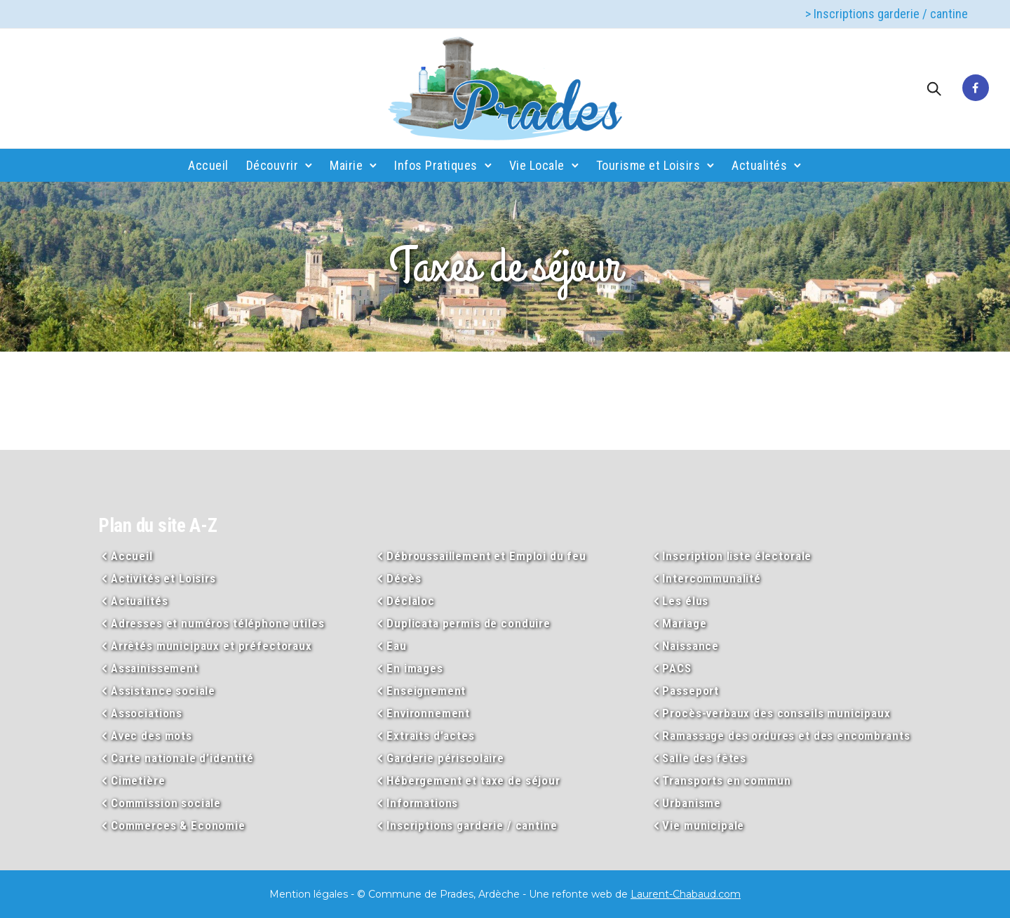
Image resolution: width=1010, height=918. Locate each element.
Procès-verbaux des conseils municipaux (776, 713)
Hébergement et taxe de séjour (473, 780)
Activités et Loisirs (163, 578)
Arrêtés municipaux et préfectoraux (211, 646)
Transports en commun (726, 780)
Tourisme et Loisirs (648, 165)
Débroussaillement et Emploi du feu (486, 556)
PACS (676, 668)
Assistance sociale (163, 691)
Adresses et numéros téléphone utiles (218, 623)
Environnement (428, 713)
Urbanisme (691, 803)
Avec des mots (151, 736)
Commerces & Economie (178, 825)
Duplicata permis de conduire (468, 623)
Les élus (685, 601)
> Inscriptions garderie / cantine (886, 13)
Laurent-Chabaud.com (686, 894)
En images (414, 668)
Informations (422, 803)
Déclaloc (410, 601)
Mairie (346, 165)
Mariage (684, 623)
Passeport (690, 691)
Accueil (208, 165)
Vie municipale (703, 825)
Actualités (759, 165)
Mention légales (308, 894)
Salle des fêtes (704, 758)
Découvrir (272, 165)
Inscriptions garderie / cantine (471, 825)
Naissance (690, 646)
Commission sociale (166, 803)
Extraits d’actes (430, 736)
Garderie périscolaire (445, 758)
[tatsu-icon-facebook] (975, 88)
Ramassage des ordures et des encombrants (786, 736)
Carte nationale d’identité (182, 758)
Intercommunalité (711, 578)
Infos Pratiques (436, 165)
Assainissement (154, 668)
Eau (396, 646)
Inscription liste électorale (737, 556)
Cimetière (138, 780)
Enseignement (426, 691)
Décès (403, 578)
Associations (146, 713)
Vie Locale (537, 165)
